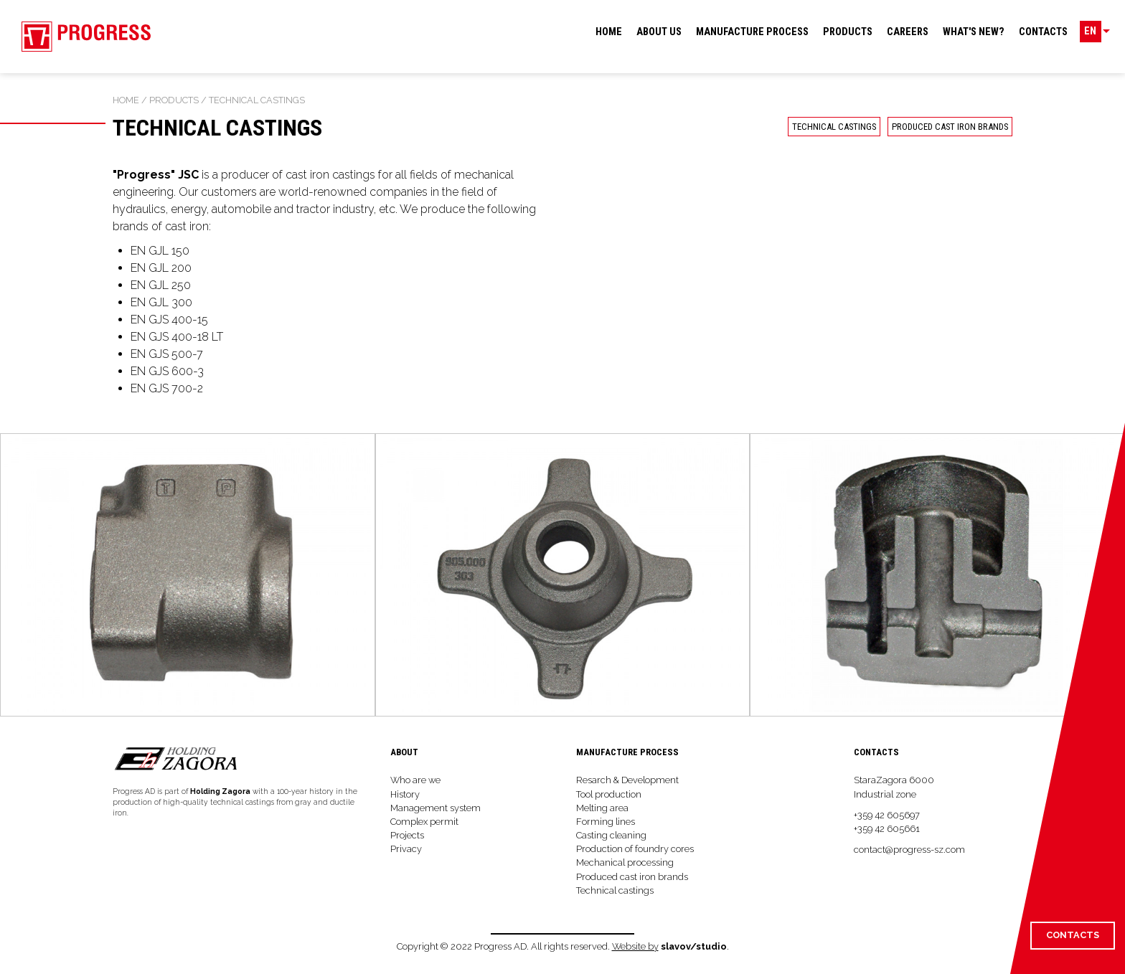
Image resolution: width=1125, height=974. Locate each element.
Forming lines (605, 821)
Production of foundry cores (635, 848)
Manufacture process (752, 32)
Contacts (1043, 32)
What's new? (973, 32)
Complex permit (424, 821)
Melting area (602, 808)
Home (609, 32)
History (405, 794)
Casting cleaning (611, 835)
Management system (435, 808)
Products (847, 32)
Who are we (415, 780)
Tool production (608, 794)
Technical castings (834, 126)
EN (1093, 32)
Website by (635, 946)
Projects (407, 835)
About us (659, 32)
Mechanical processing (625, 862)
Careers (907, 32)
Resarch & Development (627, 780)
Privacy (406, 848)
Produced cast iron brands (950, 126)
